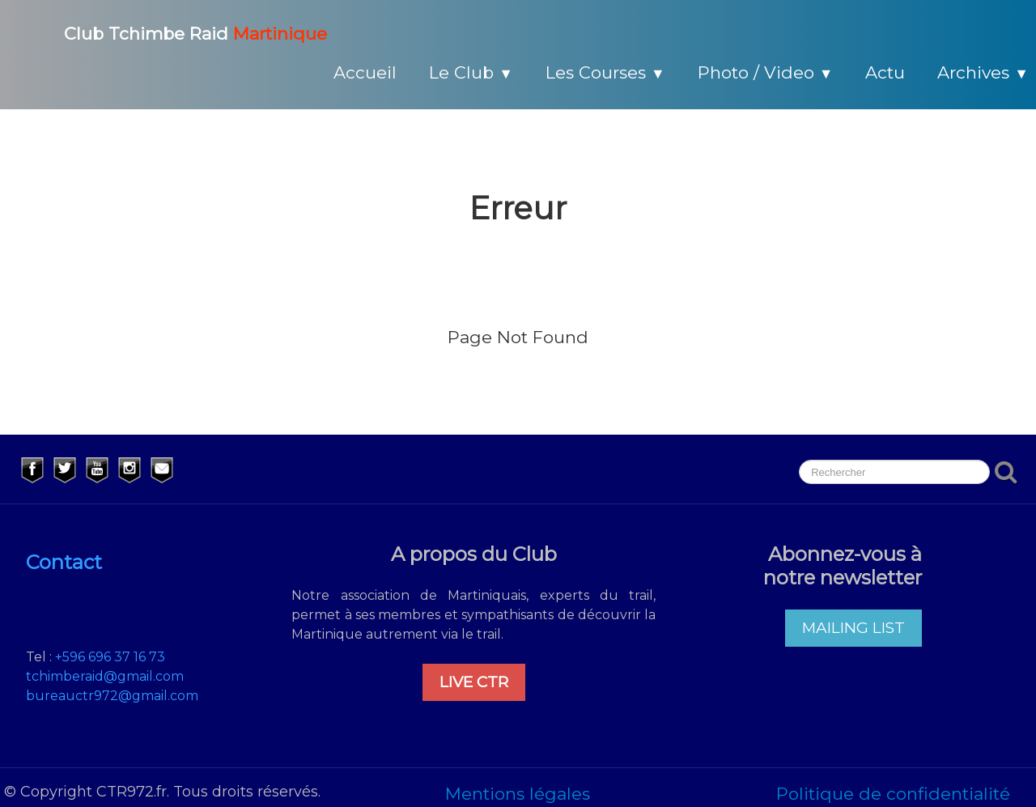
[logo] (176, 31)
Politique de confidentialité (893, 794)
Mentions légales (517, 794)
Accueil (365, 72)
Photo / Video (766, 72)
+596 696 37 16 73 (110, 657)
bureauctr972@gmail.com (112, 695)
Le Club (471, 72)
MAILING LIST (853, 627)
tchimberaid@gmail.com (105, 676)
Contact (64, 562)
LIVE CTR (473, 682)
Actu (885, 72)
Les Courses (605, 72)
